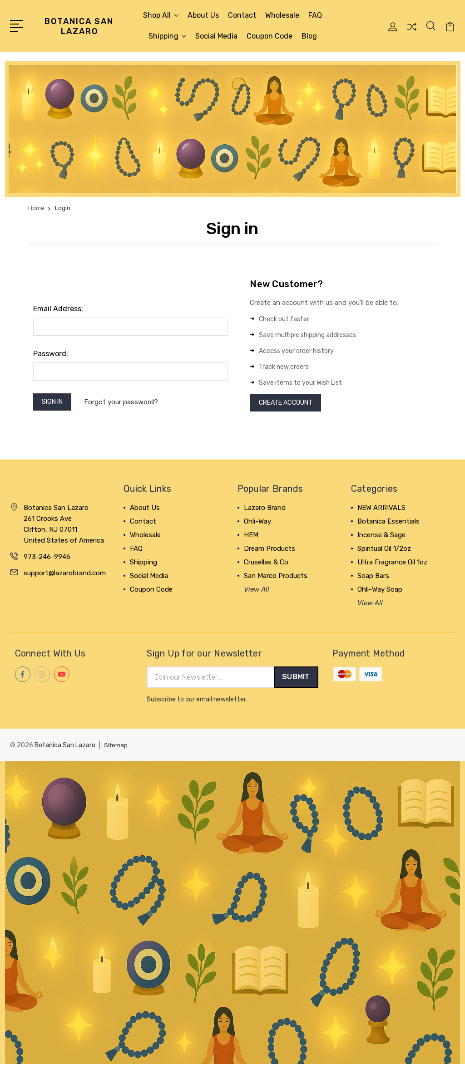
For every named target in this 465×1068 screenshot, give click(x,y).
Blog (309, 36)
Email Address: (58, 308)
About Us (203, 15)
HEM (251, 538)
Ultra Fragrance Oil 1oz (392, 565)
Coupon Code (269, 36)
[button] (232, 129)
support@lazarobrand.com (65, 576)
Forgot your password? (126, 403)
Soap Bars (373, 578)
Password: (50, 353)
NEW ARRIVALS (381, 510)
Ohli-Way (257, 524)
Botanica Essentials (388, 524)
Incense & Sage (381, 538)
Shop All (160, 15)
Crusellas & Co (266, 565)
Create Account (289, 404)
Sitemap (116, 749)
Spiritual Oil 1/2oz (384, 551)
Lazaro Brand (265, 510)
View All (256, 592)
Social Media (216, 36)
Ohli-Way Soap (379, 592)
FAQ (315, 15)
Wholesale (282, 15)
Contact (242, 15)
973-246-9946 (47, 559)
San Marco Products (275, 578)
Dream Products (269, 551)
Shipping (167, 36)
